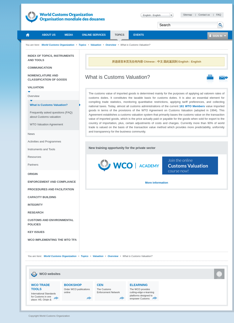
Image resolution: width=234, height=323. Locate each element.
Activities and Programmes (44, 141)
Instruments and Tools (41, 149)
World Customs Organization (58, 45)
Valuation (96, 45)
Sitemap (187, 14)
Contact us (204, 14)
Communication (40, 67)
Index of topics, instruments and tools (51, 58)
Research (35, 212)
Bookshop (73, 285)
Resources (34, 156)
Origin (33, 174)
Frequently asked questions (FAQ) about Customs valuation (51, 114)
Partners (33, 164)
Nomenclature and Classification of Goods (47, 77)
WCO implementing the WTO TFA (52, 239)
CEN (100, 285)
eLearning (138, 285)
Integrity (35, 204)
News (31, 134)
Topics (82, 45)
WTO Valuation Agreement (46, 124)
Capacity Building (42, 197)
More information (156, 182)
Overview (111, 45)
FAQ (218, 14)
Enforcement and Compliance (52, 181)
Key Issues (36, 232)
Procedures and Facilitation (51, 189)
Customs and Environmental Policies (51, 222)
